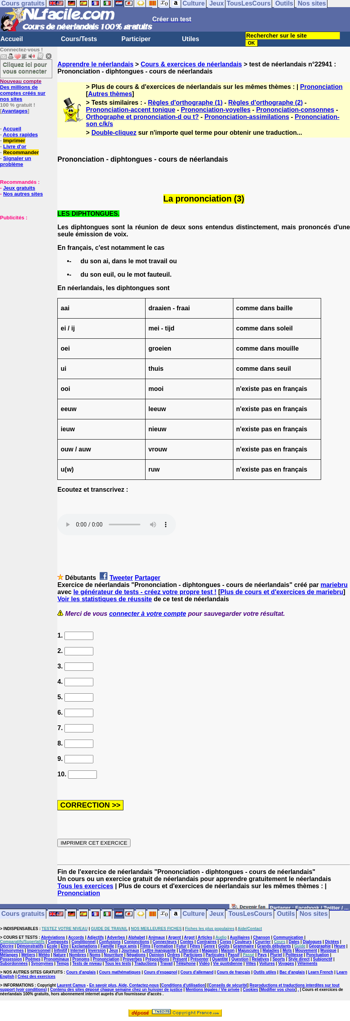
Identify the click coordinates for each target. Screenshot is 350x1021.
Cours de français (233, 972)
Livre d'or (14, 146)
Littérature (189, 950)
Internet (77, 950)
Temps (63, 963)
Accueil (11, 39)
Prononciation (321, 86)
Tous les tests (118, 963)
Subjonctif (322, 959)
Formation (163, 946)
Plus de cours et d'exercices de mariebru (281, 592)
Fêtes (195, 946)
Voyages (286, 963)
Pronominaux (56, 959)
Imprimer (14, 140)
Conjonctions (136, 942)
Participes (193, 955)
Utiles (190, 39)
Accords (76, 937)
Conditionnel (84, 942)
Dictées (332, 942)
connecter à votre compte (147, 613)
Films (145, 946)
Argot (189, 937)
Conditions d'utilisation (183, 985)
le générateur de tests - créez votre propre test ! (144, 592)
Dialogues (312, 942)
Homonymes (12, 950)
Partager (148, 577)
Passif (233, 955)
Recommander (21, 152)
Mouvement (306, 950)
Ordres (173, 955)
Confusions (110, 942)
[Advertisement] (23, 260)
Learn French (320, 972)
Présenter (200, 959)
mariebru (333, 584)
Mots (286, 950)
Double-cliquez (113, 132)
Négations (136, 955)
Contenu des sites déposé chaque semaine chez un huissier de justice (116, 989)
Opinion (156, 955)
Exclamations (84, 946)
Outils (286, 914)
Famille (107, 946)
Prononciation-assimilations (246, 116)
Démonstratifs (30, 946)
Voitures (267, 963)
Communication (288, 937)
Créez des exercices (36, 976)
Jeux (216, 914)
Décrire (6, 946)
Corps (225, 942)
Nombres (77, 955)
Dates (294, 942)
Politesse (294, 955)
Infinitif (60, 950)
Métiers (28, 955)
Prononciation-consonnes (295, 109)
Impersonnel (38, 950)
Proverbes (132, 959)
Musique (328, 950)
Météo (44, 955)
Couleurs (243, 942)
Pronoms (80, 959)
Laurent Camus (71, 985)
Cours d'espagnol (160, 972)
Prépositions (158, 959)
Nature (59, 955)
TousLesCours (250, 914)
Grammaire (243, 946)
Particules (215, 955)
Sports (278, 959)
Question (239, 959)
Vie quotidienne (227, 963)
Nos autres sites (23, 194)
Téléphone (186, 963)
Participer (136, 39)
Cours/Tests (79, 39)
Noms (94, 955)
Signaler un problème (15, 161)
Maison (228, 950)
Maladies (271, 950)
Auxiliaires (240, 937)
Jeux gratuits (19, 188)
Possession (11, 959)
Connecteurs (165, 942)
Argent (174, 937)
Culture (194, 914)
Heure (339, 946)
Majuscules (248, 950)
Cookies (250, 989)
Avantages (14, 111)
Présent (179, 959)
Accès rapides (20, 135)
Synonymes (42, 963)
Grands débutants (274, 946)
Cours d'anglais (81, 972)
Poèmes (32, 959)
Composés (58, 942)
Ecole (52, 946)
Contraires (206, 942)
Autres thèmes (110, 94)
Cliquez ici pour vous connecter (25, 67)
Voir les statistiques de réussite (104, 599)
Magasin (210, 950)
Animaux (156, 937)
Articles (205, 937)
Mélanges (9, 955)
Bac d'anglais (292, 972)
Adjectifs (95, 937)
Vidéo (204, 963)
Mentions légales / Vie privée (213, 989)
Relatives (260, 959)
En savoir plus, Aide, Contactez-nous (124, 985)
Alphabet (136, 937)
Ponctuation (317, 955)
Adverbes (116, 937)
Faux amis (127, 946)
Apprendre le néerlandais (95, 64)
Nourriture (113, 955)
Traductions (145, 963)
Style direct (299, 959)
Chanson (261, 937)
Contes (186, 942)
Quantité (220, 959)
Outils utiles (265, 972)
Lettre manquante (159, 950)
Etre (64, 946)
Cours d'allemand (197, 972)
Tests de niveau (87, 963)
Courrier (263, 942)
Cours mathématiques (120, 972)
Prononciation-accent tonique (130, 109)
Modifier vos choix (278, 989)
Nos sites (314, 914)
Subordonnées (14, 963)
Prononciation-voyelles (215, 109)
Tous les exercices (85, 886)
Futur (181, 946)
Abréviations (53, 937)
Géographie (320, 946)
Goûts (224, 946)
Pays (262, 955)
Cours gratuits (22, 914)
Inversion (97, 950)
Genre (209, 946)
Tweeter (121, 577)
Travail (166, 963)
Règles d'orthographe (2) (265, 102)
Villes (251, 963)
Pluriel (276, 955)
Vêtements (307, 963)
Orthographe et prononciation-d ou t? (142, 116)
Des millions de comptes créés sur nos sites (22, 90)
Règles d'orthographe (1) (185, 102)
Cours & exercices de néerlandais (191, 64)
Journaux (130, 950)
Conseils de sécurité (228, 985)
